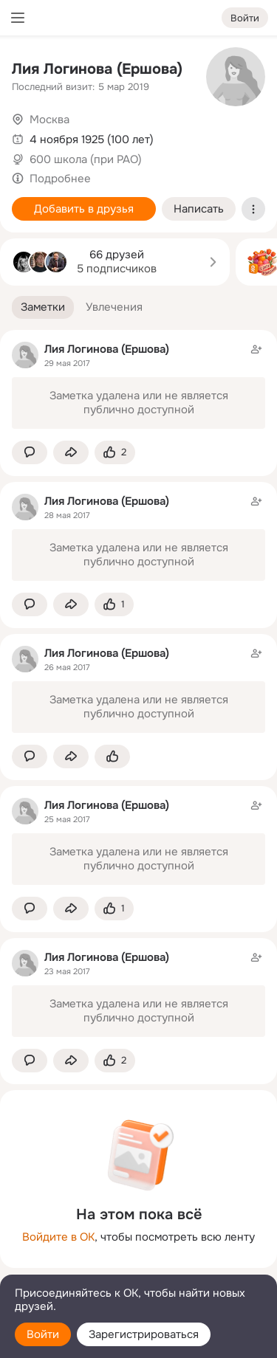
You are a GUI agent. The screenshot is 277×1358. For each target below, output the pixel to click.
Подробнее (60, 179)
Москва (49, 119)
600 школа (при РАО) (86, 159)
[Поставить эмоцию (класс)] (115, 453)
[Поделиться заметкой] (71, 453)
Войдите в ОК (58, 1237)
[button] (43, 307)
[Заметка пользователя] (138, 385)
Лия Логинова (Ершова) (97, 69)
